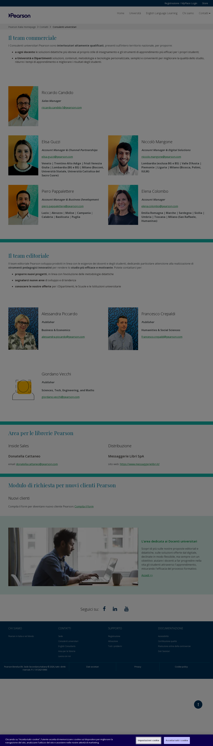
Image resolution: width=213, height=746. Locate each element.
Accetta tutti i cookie (177, 740)
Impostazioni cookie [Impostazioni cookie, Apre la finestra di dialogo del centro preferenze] (148, 740)
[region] (106, 740)
